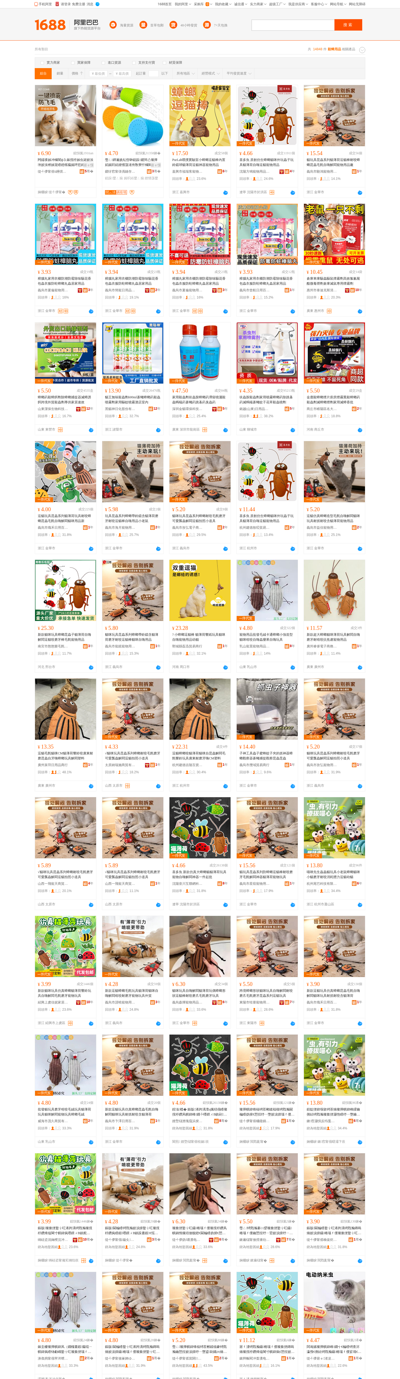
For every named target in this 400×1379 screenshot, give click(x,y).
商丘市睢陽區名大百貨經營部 (322, 409)
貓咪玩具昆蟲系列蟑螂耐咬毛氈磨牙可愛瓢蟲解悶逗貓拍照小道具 (199, 518)
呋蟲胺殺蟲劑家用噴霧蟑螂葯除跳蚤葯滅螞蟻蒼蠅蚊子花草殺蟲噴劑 (266, 399)
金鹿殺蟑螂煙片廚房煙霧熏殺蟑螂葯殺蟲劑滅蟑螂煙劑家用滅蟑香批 (333, 399)
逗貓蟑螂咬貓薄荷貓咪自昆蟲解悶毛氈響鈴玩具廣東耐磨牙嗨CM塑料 (199, 755)
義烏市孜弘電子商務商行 (187, 528)
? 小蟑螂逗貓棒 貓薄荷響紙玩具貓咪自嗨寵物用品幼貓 (198, 637)
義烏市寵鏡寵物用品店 (120, 646)
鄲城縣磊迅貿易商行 (187, 646)
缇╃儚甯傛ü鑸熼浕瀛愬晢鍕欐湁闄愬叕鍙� (53, 171)
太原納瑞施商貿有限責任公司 (120, 765)
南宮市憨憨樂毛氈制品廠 (53, 646)
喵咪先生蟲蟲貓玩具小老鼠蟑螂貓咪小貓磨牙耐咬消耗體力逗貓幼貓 (333, 874)
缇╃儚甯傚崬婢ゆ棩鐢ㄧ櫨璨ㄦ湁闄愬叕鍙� (120, 1358)
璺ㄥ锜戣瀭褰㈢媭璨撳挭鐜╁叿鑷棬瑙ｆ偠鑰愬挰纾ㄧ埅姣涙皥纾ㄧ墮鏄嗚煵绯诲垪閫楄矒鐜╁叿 (266, 1231)
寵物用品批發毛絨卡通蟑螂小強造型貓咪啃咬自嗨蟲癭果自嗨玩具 (266, 637)
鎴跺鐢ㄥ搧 (114, 178)
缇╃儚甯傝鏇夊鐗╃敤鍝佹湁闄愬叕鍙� (120, 1240)
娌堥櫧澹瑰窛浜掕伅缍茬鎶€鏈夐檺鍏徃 (187, 1121)
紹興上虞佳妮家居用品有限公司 (53, 1002)
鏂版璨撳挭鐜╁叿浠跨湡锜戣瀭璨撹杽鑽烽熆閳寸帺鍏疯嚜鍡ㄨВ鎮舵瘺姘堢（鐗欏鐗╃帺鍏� (65, 1231)
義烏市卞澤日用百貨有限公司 (120, 1121)
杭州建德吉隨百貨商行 (187, 765)
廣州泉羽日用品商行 (53, 765)
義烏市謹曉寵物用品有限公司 (120, 1002)
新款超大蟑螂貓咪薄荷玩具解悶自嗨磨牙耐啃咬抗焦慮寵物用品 (333, 637)
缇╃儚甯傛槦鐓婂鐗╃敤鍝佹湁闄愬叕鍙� (254, 1121)
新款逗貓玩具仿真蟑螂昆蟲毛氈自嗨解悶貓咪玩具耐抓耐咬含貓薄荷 (333, 993)
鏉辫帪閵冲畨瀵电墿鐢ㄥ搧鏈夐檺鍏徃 (254, 1358)
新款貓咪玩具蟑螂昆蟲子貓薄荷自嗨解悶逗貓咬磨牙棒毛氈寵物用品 (64, 637)
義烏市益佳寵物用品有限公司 (322, 528)
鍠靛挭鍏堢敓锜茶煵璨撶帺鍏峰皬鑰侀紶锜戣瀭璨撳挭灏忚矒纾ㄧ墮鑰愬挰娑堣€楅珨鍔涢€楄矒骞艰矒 (333, 1112)
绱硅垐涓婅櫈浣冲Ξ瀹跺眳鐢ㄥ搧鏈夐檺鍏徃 (53, 1240)
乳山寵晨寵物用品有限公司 (254, 646)
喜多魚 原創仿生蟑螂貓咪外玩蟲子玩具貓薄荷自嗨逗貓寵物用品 (266, 162)
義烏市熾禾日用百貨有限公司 (53, 528)
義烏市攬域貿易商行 (254, 765)
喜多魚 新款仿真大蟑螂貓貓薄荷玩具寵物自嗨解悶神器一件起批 (199, 874)
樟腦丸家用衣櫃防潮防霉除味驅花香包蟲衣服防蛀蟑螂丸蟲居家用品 (64, 281)
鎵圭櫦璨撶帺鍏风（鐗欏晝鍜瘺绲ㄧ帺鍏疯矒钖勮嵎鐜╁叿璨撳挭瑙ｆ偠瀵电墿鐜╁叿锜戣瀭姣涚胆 (65, 1349)
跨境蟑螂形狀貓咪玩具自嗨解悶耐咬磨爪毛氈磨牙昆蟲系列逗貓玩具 (266, 993)
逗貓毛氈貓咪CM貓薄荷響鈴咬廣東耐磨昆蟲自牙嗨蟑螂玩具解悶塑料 (65, 755)
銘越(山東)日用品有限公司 (254, 409)
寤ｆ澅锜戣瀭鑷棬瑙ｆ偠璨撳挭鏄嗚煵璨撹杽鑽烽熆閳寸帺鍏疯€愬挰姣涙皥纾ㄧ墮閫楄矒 (266, 1349)
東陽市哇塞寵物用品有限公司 (254, 1002)
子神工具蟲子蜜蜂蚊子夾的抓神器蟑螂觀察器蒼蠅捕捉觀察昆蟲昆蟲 (266, 755)
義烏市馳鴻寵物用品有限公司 (322, 171)
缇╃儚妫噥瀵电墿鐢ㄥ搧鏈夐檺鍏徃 (187, 1240)
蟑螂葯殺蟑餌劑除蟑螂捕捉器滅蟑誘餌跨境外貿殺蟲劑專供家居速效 (64, 399)
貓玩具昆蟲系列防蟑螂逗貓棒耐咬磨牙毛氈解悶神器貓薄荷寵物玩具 (266, 874)
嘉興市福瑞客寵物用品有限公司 (187, 171)
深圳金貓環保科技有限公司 (187, 409)
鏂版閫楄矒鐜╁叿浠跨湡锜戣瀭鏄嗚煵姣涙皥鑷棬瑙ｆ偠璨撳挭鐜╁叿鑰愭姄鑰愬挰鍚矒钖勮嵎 (334, 1231)
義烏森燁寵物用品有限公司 (187, 1002)
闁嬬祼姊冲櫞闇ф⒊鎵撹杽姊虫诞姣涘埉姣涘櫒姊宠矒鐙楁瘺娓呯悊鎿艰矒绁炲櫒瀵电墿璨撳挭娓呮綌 (65, 162)
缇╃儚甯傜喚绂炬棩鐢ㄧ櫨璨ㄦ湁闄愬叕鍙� (322, 1240)
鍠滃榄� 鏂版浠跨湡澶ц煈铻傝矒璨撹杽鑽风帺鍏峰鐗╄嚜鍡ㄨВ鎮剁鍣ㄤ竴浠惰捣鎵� (199, 1112)
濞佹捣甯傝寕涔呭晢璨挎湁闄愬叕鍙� (53, 1358)
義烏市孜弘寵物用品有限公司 (322, 765)
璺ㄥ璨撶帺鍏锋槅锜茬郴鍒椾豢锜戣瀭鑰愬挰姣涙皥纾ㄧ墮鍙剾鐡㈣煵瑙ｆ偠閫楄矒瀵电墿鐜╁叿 (199, 1349)
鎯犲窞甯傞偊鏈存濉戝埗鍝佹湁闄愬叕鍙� (120, 171)
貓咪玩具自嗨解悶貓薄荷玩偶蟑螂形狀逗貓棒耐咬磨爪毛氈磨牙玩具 (199, 993)
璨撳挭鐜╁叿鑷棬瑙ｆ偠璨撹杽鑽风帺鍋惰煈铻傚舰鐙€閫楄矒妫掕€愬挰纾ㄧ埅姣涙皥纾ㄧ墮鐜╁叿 (199, 1231)
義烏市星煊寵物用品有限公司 (254, 884)
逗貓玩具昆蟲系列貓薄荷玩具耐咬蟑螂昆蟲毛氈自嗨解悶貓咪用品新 (64, 518)
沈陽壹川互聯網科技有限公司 (187, 884)
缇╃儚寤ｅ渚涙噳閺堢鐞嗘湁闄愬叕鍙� (322, 1358)
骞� (89, 171)
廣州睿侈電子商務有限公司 (322, 646)
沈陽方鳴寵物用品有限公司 (254, 171)
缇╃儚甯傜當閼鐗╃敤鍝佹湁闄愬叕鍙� (187, 1358)
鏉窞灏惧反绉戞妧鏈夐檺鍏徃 (322, 1121)
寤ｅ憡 (89, 165)
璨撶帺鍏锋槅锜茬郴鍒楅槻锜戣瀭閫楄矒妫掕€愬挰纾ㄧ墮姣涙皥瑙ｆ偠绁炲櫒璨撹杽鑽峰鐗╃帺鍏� (266, 1112)
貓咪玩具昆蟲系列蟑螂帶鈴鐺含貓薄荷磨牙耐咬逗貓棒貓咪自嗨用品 (131, 637)
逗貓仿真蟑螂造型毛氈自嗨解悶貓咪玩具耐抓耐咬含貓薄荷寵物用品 (333, 518)
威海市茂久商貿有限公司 (53, 1121)
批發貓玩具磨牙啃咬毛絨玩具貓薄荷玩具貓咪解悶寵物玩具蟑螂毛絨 (64, 1111)
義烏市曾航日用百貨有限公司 (254, 290)
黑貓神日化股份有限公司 (120, 409)
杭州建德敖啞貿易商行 (254, 528)
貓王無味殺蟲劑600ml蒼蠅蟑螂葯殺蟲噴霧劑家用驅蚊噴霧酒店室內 (132, 399)
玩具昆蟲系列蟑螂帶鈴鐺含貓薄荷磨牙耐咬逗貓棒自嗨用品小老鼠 (131, 518)
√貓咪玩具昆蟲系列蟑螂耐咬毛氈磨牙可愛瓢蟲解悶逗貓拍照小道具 (132, 755)
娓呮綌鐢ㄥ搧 (134, 178)
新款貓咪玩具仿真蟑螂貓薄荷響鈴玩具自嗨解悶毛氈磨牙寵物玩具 (64, 993)
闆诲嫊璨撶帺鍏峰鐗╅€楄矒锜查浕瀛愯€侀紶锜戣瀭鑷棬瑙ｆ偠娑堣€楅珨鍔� (334, 1349)
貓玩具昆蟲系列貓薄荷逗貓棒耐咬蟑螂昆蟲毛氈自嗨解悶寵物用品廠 (333, 162)
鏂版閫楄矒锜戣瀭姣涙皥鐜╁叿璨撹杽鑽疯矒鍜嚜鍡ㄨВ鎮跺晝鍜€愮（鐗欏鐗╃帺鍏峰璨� (132, 1231)
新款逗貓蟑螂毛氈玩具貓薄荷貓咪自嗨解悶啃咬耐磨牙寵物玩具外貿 (131, 993)
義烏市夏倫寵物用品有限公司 (53, 290)
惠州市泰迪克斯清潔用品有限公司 (322, 290)
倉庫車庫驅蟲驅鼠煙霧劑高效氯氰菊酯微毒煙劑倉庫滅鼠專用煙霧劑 (333, 281)
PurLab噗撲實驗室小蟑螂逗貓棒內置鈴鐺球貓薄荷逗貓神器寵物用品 (198, 162)
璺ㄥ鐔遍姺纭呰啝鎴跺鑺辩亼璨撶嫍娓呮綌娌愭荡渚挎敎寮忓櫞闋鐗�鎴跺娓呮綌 (131, 162)
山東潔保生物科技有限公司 (53, 409)
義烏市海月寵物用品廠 (120, 528)
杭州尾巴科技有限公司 (322, 884)
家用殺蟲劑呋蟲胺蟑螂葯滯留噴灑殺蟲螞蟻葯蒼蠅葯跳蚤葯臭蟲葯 (199, 399)
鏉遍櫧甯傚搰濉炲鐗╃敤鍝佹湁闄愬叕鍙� (254, 1240)
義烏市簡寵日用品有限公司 (120, 290)
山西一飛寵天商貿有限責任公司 (53, 884)
